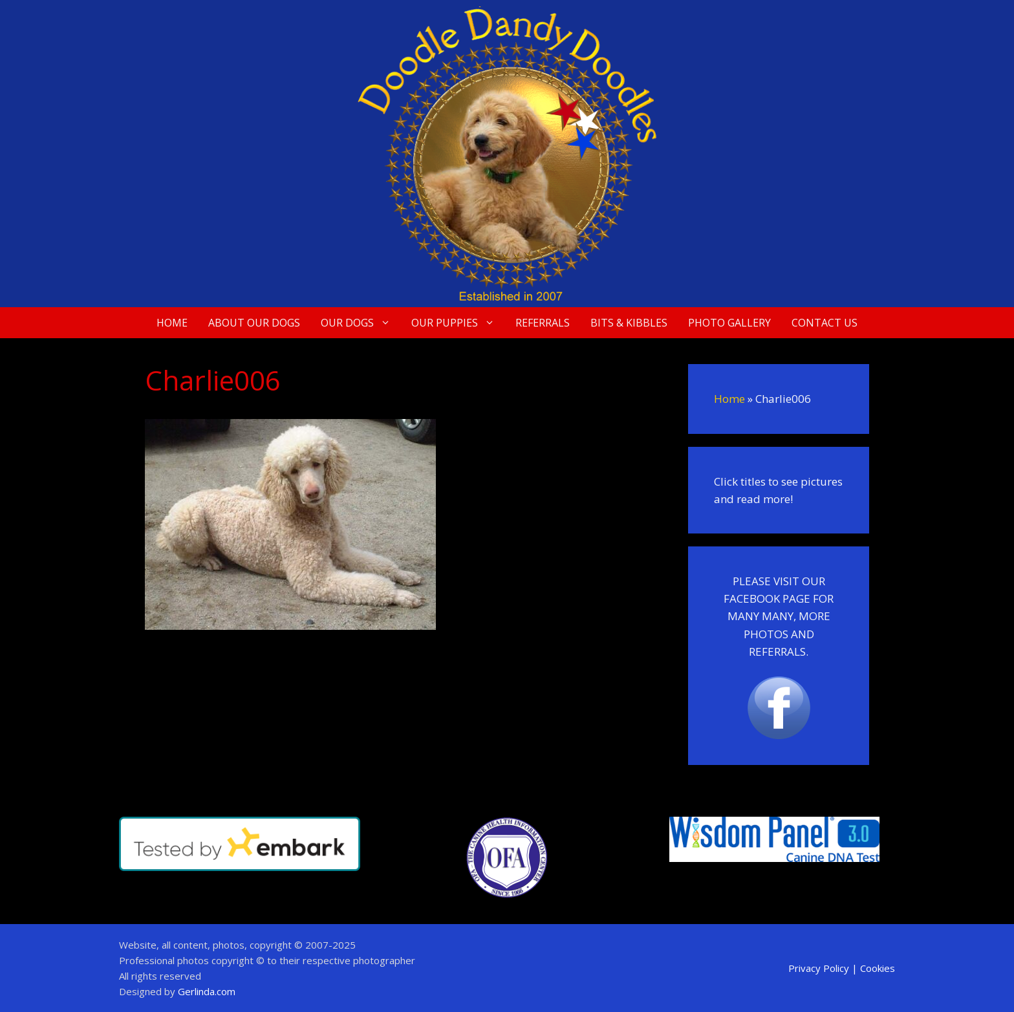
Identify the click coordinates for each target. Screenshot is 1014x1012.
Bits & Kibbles (628, 323)
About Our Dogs (254, 323)
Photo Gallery (729, 323)
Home (172, 323)
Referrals (542, 323)
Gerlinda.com (206, 991)
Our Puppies (458, 322)
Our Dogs (361, 322)
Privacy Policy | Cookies (841, 968)
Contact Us (825, 323)
